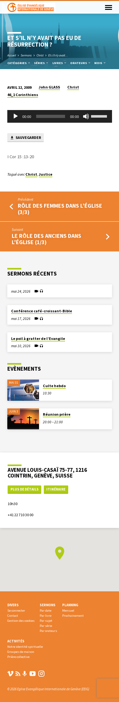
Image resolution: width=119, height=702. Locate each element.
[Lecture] (15, 116)
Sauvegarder (25, 137)
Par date (45, 610)
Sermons (26, 55)
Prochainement (73, 616)
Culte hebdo (54, 385)
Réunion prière (56, 414)
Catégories (19, 63)
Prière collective (18, 657)
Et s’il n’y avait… (58, 55)
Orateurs (80, 63)
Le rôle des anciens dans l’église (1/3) (46, 239)
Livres (59, 63)
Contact (12, 616)
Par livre (45, 616)
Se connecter (16, 610)
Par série (46, 626)
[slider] (50, 116)
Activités (15, 641)
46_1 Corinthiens (22, 94)
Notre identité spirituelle (25, 647)
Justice (45, 174)
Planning (70, 605)
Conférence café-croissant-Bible (41, 311)
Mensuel (68, 610)
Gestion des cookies (21, 621)
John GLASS (49, 87)
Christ (39, 55)
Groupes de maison (20, 652)
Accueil (11, 55)
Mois (100, 63)
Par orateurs (48, 631)
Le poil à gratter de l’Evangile (38, 338)
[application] (59, 116)
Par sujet (46, 621)
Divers (13, 605)
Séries (41, 63)
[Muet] (86, 116)
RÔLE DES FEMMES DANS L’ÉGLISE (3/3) (60, 209)
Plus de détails (24, 489)
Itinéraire (55, 489)
